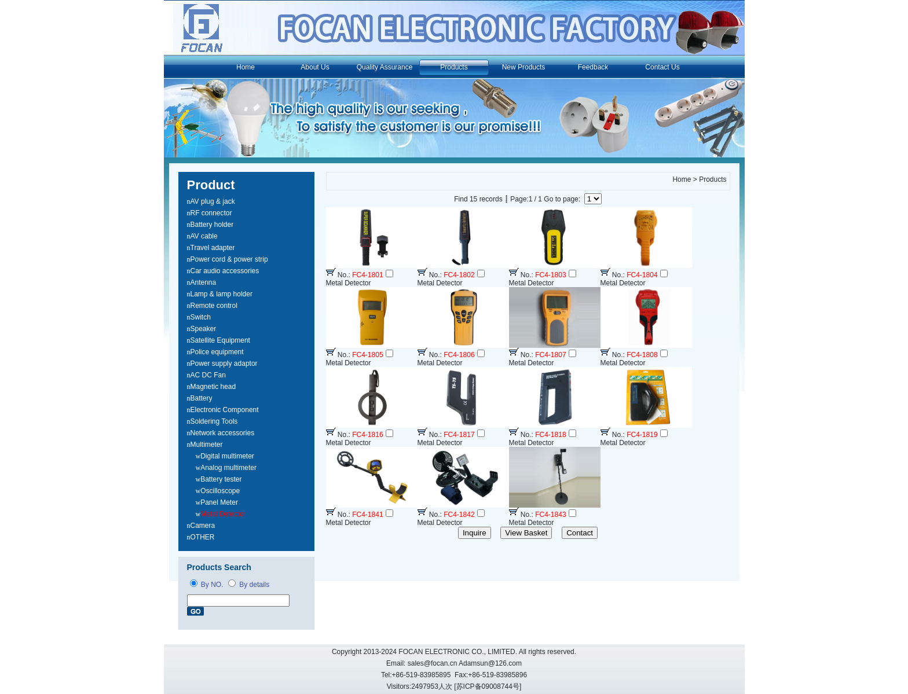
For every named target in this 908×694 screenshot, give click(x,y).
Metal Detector (223, 514)
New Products (523, 67)
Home (245, 67)
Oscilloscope (220, 491)
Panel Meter (219, 502)
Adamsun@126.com (490, 663)
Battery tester (220, 479)
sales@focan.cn (432, 663)
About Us (315, 67)
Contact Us (662, 67)
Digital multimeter (227, 456)
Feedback (593, 67)
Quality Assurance (385, 67)
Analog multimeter (228, 468)
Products (453, 67)
